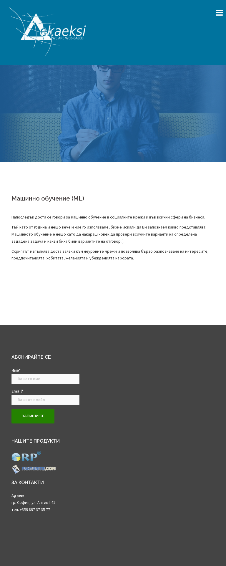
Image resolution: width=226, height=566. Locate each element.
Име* (45, 376)
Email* (45, 396)
